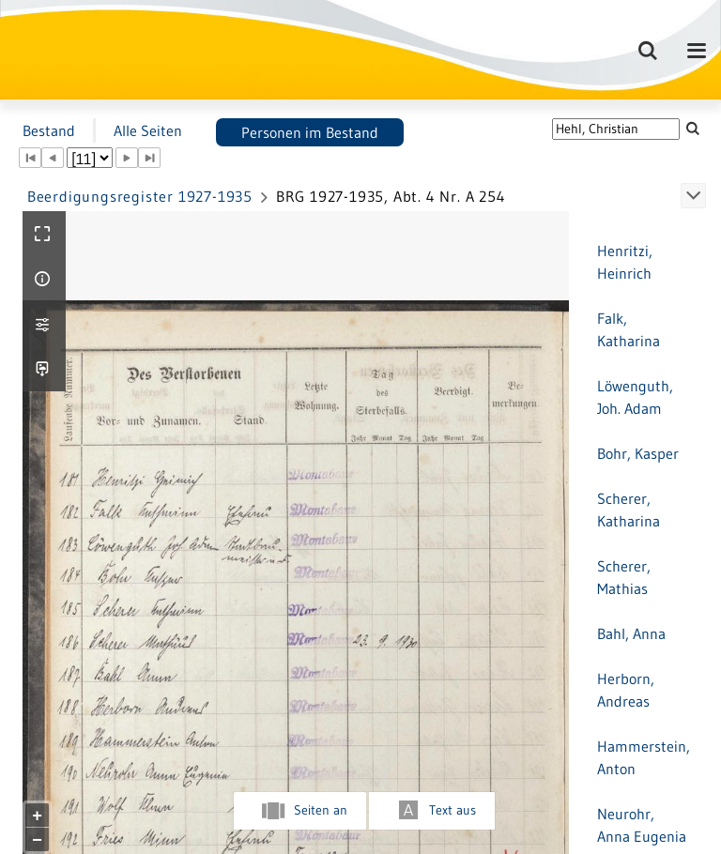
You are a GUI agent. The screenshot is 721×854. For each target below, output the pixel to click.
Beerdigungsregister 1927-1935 (140, 196)
